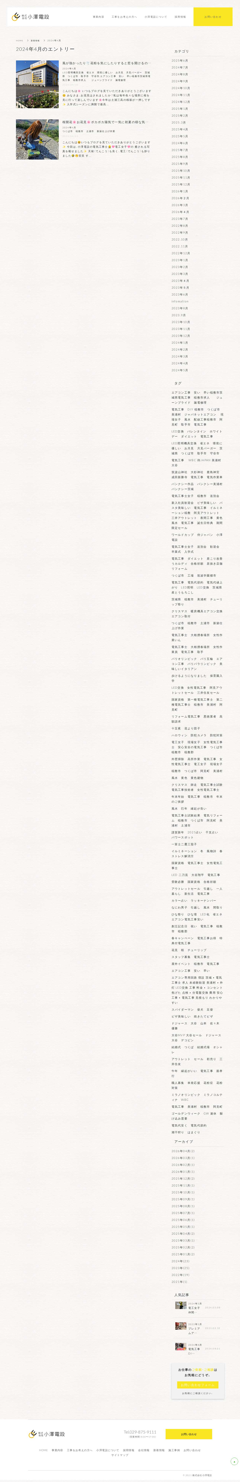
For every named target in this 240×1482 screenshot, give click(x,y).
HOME (20, 40)
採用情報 (129, 1452)
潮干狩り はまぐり (186, 1132)
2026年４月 (181, 212)
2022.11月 (180, 246)
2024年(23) (181, 1261)
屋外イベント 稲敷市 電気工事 (196, 964)
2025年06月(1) (183, 1220)
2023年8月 (180, 308)
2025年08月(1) (183, 1206)
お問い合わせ (192, 1452)
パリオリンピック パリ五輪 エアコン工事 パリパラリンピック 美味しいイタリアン (197, 664)
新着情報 (37, 40)
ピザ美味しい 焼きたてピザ (194, 1016)
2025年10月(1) (183, 1192)
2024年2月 (180, 349)
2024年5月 (180, 370)
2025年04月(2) (183, 1233)
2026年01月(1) (183, 1172)
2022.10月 (180, 239)
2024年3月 (180, 356)
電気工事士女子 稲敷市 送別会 (197, 496)
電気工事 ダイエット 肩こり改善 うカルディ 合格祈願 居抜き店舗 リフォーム (199, 563)
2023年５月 (181, 287)
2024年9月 (180, 81)
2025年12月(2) (183, 1178)
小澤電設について (107, 1452)
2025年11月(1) (183, 1185)
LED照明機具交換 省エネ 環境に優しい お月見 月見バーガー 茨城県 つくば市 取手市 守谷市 (197, 448)
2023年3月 (180, 274)
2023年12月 (181, 336)
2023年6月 (180, 294)
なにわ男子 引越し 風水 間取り (197, 907)
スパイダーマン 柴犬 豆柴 (194, 1009)
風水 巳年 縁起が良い (191, 808)
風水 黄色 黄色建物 (188, 778)
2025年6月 (180, 60)
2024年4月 (180, 363)
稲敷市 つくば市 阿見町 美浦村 (197, 771)
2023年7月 (180, 219)
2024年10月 (181, 88)
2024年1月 (180, 343)
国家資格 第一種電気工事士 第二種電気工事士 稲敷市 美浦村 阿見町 (197, 704)
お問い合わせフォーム (198, 1387)
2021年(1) (180, 1282)
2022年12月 (181, 253)
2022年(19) (181, 1275)
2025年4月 (180, 129)
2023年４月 (181, 281)
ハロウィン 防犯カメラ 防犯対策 (197, 735)
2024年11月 (181, 95)
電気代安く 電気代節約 (191, 1125)
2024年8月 (180, 74)
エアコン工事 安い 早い (191, 971)
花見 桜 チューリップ (191, 950)
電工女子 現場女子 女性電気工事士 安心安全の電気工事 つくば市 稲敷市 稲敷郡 (199, 747)
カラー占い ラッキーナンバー (194, 900)
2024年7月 (180, 67)
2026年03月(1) (183, 1158)
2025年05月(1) (183, 1227)
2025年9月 (180, 164)
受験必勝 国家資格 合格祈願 (194, 882)
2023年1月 (180, 260)
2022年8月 (180, 226)
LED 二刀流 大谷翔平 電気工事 (198, 875)
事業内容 (57, 1452)
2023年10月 (181, 322)
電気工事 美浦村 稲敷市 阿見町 (199, 1106)
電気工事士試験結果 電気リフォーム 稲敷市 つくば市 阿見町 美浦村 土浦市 (197, 820)
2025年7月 (180, 150)
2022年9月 (180, 232)
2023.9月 (179, 315)
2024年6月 (180, 143)
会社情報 (144, 1452)
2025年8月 (180, 157)
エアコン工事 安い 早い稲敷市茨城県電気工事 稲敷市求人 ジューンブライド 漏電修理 (197, 397)
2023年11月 (181, 329)
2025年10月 (181, 170)
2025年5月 (180, 136)
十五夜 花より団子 (186, 728)
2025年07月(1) (183, 1213)
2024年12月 (181, 102)
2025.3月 (179, 122)
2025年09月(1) (183, 1199)
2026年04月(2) (183, 1151)
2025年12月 (181, 184)
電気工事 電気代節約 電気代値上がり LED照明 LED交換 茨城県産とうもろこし (197, 587)
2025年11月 (181, 177)
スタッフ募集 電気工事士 (191, 957)
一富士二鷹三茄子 (184, 844)
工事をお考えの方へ (80, 1452)
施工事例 (174, 1452)
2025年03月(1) (183, 1240)
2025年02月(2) (183, 1247)
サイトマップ (119, 1457)
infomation (180, 301)
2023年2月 (180, 267)
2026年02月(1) (183, 1165)
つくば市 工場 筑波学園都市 (194, 575)
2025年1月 (180, 109)
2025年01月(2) (183, 1254)
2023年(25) (181, 1268)
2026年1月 (180, 191)
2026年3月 (180, 205)
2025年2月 (180, 115)
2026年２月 (181, 198)
